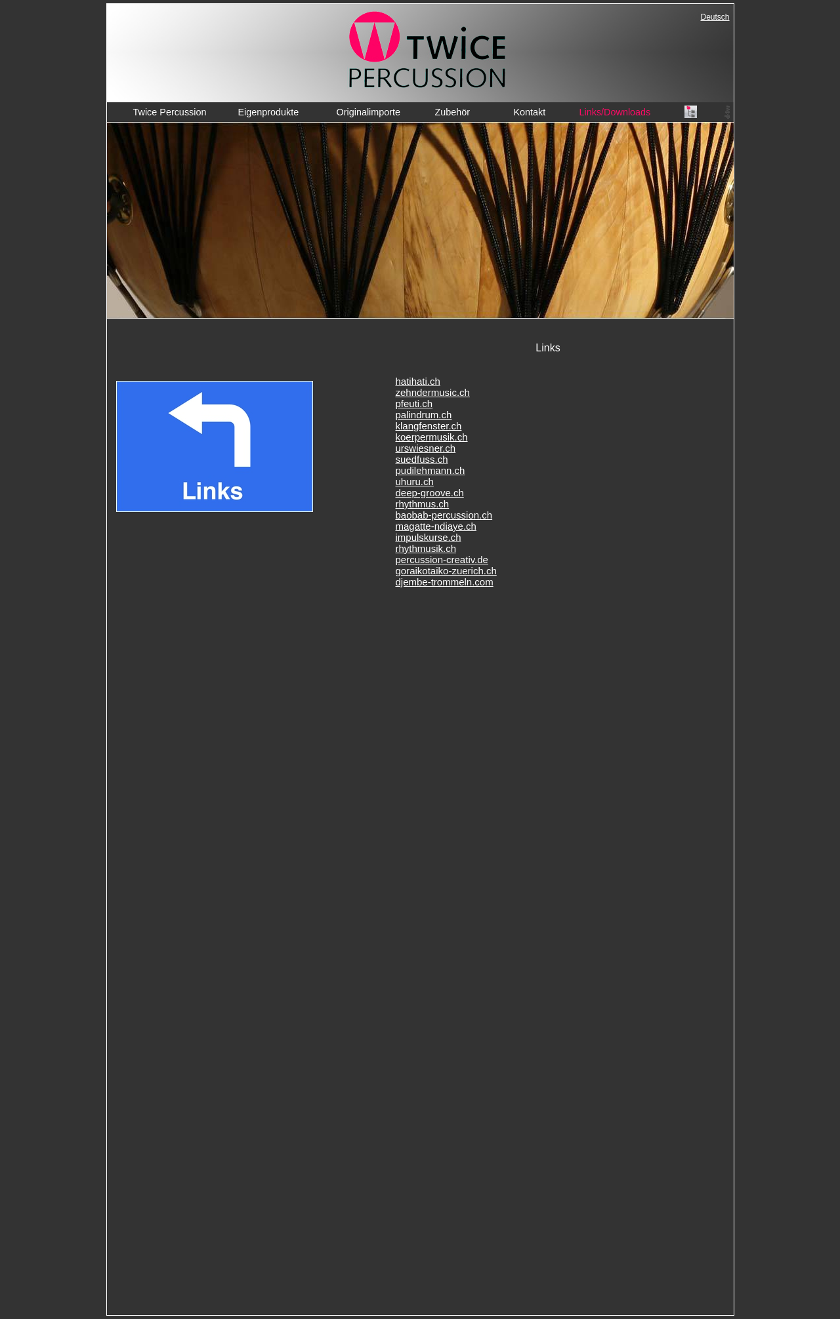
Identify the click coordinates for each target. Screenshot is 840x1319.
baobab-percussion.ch (444, 515)
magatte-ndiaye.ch (436, 526)
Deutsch (715, 17)
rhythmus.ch (423, 503)
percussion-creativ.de (442, 559)
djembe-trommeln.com (445, 581)
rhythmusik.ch (426, 548)
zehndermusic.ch (433, 392)
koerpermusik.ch (432, 437)
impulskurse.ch (428, 537)
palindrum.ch (424, 414)
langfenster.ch (430, 425)
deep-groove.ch (430, 492)
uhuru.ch (415, 481)
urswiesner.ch (426, 448)
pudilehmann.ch (430, 470)
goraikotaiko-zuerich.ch (446, 570)
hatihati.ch (418, 381)
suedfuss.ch (422, 459)
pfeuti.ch (414, 403)
